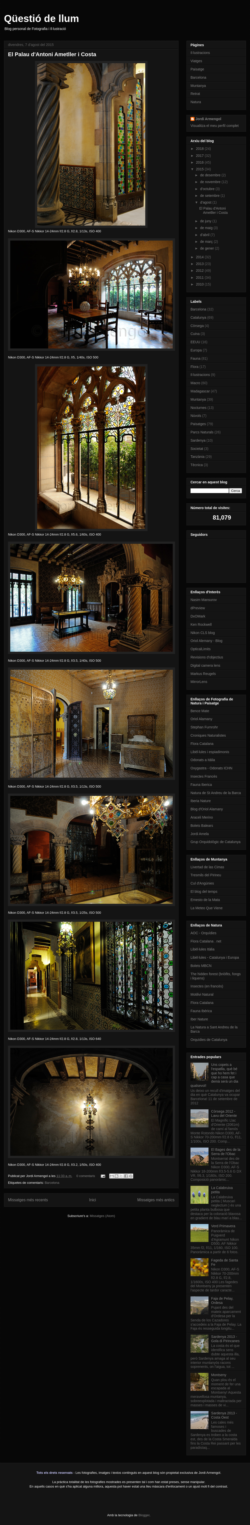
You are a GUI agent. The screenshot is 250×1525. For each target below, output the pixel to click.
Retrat (195, 94)
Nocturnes (198, 408)
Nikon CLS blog (202, 633)
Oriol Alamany (201, 719)
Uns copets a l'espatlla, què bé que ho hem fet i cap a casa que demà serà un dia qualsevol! (214, 1075)
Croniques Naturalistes (208, 735)
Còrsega (197, 326)
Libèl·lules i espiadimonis (209, 752)
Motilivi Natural (202, 994)
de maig (207, 228)
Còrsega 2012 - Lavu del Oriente (224, 1113)
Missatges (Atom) (102, 1216)
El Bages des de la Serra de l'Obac (225, 1152)
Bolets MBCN (201, 966)
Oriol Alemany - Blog (206, 641)
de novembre (211, 182)
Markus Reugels (203, 674)
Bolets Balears (201, 826)
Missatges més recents (28, 1200)
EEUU (195, 342)
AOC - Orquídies (203, 933)
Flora (194, 367)
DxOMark (197, 616)
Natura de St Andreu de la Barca (215, 793)
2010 (200, 284)
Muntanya (198, 86)
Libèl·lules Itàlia (202, 949)
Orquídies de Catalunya (208, 1040)
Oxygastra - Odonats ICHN (211, 768)
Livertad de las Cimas (207, 867)
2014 (200, 257)
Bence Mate (199, 711)
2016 (200, 162)
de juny (206, 221)
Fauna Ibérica (201, 1011)
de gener (207, 248)
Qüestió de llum (41, 18)
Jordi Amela (199, 834)
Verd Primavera (223, 1226)
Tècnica (196, 465)
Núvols (195, 416)
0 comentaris (85, 1176)
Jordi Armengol (208, 119)
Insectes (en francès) (206, 986)
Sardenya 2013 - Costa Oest (224, 1415)
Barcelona (52, 1183)
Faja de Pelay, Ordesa (222, 1300)
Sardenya (198, 440)
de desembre (211, 175)
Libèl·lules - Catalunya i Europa (214, 957)
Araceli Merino (201, 817)
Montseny (218, 1375)
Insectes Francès (203, 776)
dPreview (197, 608)
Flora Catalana (202, 744)
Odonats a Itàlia (202, 760)
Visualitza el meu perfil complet (214, 126)
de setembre (210, 196)
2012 (200, 271)
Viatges (196, 61)
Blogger (144, 1515)
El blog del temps (203, 892)
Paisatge (197, 69)
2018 (200, 149)
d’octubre (207, 189)
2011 (200, 278)
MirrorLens (198, 682)
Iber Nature (199, 1019)
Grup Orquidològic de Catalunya (215, 842)
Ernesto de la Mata (205, 900)
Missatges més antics (155, 1200)
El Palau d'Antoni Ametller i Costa (52, 54)
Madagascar (200, 391)
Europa (196, 350)
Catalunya (198, 317)
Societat (196, 449)
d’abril (205, 235)
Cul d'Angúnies (202, 883)
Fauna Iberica (201, 785)
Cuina (195, 334)
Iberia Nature (200, 801)
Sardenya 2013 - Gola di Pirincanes (225, 1339)
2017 (200, 156)
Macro (195, 383)
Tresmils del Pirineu (205, 875)
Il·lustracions (200, 53)
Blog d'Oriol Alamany (206, 809)
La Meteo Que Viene (206, 908)
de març (207, 242)
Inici (92, 1200)
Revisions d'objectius (206, 657)
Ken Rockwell (201, 624)
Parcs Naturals (202, 432)
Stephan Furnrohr (204, 727)
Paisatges (198, 424)
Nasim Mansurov (203, 600)
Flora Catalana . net (205, 941)
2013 (200, 264)
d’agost (206, 202)
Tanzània (197, 457)
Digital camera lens (205, 665)
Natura (195, 102)
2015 (200, 169)
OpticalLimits (200, 649)
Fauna (195, 358)
